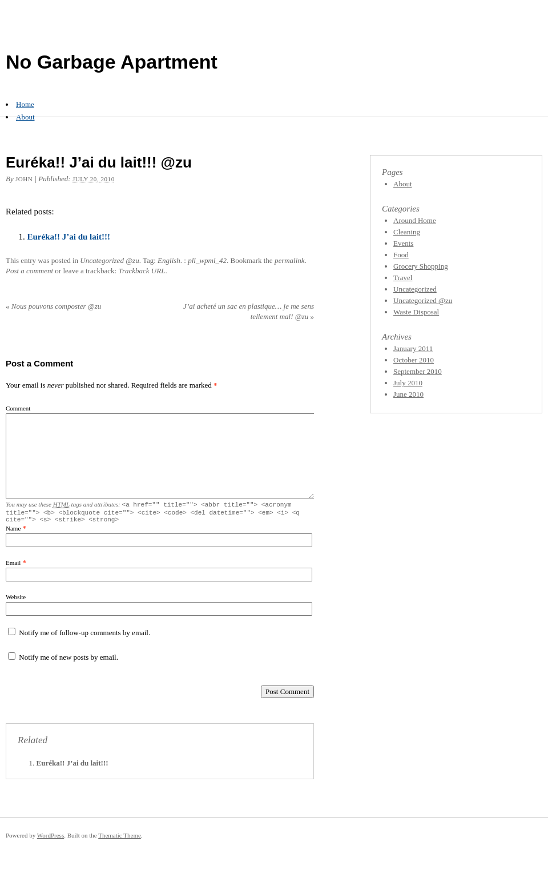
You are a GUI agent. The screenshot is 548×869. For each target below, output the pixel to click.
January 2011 (413, 348)
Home (25, 104)
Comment (18, 408)
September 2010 (417, 371)
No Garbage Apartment (111, 62)
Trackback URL (141, 270)
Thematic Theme (119, 838)
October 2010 (413, 360)
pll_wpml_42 (207, 260)
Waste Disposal (416, 312)
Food (401, 254)
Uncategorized (415, 289)
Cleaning (406, 232)
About (25, 117)
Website (16, 600)
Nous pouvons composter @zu (53, 306)
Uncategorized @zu (109, 260)
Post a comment (29, 270)
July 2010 (407, 382)
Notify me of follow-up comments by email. (84, 636)
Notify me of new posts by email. (68, 660)
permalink (290, 260)
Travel (402, 277)
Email (13, 566)
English (169, 260)
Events (403, 243)
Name (13, 531)
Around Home (414, 220)
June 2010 (408, 394)
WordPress (50, 838)
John (24, 179)
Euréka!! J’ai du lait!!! (68, 236)
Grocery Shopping (420, 266)
